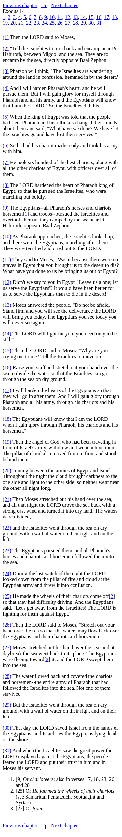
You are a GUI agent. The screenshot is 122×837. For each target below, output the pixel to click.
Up (44, 5)
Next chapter (64, 5)
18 (114, 17)
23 (36, 23)
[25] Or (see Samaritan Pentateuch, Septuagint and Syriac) (65, 796)
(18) (7, 419)
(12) (7, 282)
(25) (7, 596)
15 (90, 17)
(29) (7, 705)
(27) (7, 647)
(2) (6, 48)
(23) (7, 550)
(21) (7, 499)
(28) (7, 676)
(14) (7, 333)
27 (67, 23)
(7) (6, 162)
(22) (7, 528)
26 (59, 23)
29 (83, 23)
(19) (7, 442)
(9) (6, 208)
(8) (6, 185)
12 (67, 17)
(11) (7, 259)
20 (13, 23)
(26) (7, 625)
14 (83, 17)
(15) (7, 350)
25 (52, 23)
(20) (7, 470)
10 (52, 17)
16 (98, 17)
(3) (6, 71)
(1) (6, 37)
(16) (7, 367)
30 (91, 23)
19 (5, 23)
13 (75, 17)
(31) (7, 750)
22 (28, 23)
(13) (7, 305)
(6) (6, 145)
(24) (7, 573)
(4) (6, 88)
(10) (7, 236)
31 (99, 23)
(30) (7, 728)
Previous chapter (20, 5)
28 (75, 23)
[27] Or (29, 808)
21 (20, 23)
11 (59, 17)
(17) (7, 390)
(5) (6, 117)
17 (106, 17)
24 (44, 23)
